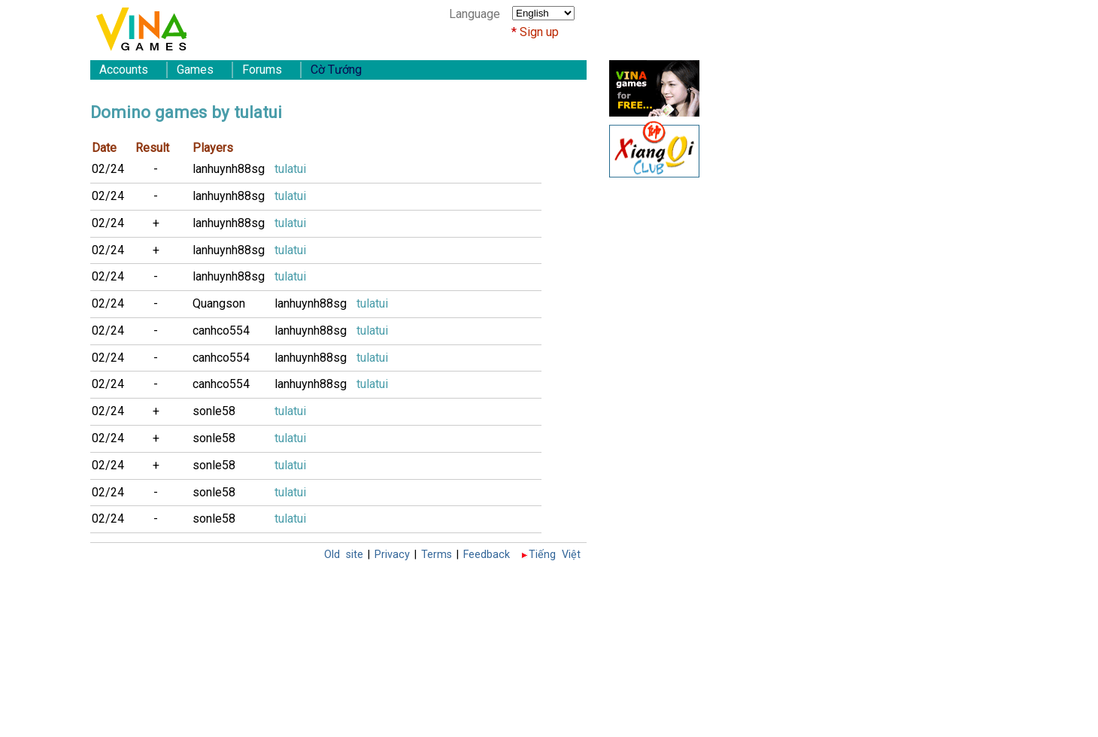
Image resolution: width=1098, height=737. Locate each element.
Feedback (486, 554)
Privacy (392, 554)
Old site (343, 554)
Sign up (539, 32)
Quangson (219, 303)
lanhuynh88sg (229, 169)
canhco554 (221, 330)
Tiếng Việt (555, 554)
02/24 (108, 169)
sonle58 (214, 411)
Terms (436, 554)
